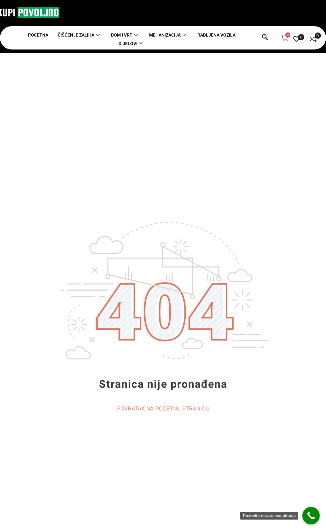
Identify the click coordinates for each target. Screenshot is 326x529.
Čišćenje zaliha (79, 35)
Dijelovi (131, 43)
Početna (38, 35)
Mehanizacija (167, 35)
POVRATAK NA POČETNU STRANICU (163, 408)
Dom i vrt (124, 35)
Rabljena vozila (216, 35)
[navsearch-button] (265, 38)
